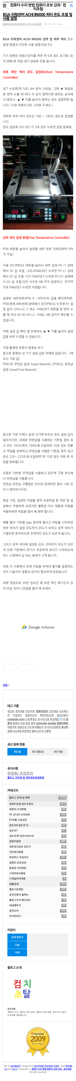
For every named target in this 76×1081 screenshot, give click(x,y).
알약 (33, 723)
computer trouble (46, 723)
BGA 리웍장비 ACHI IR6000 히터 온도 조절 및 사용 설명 (37, 16)
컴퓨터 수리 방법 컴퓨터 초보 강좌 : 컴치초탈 (38, 7)
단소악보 (30, 711)
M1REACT (16, 1066)
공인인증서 (62, 715)
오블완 (47, 731)
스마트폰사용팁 (37, 873)
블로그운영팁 (37, 889)
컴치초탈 (20, 711)
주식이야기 (37, 916)
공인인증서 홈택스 (37, 895)
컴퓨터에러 (62, 723)
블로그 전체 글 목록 (37, 797)
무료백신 (26, 731)
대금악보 (12, 727)
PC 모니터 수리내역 (37, 814)
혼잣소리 (37, 911)
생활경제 (37, 884)
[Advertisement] (38, 627)
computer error (16, 719)
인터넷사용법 (37, 852)
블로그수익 (37, 731)
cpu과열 (17, 731)
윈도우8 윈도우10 (37, 825)
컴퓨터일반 (37, 841)
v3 (64, 719)
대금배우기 (37, 905)
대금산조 (22, 727)
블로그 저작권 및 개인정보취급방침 (25, 777)
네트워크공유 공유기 (37, 847)
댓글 (5, 685)
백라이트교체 (46, 715)
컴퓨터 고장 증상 (21, 723)
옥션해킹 (54, 719)
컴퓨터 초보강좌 (37, 863)
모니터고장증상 (52, 727)
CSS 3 (14, 1069)
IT (61, 719)
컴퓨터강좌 (42, 711)
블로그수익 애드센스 (37, 900)
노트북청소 (31, 719)
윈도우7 (37, 830)
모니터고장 (43, 719)
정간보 (10, 711)
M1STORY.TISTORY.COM (46, 1066)
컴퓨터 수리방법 (37, 809)
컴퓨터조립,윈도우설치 (37, 804)
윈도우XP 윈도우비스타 (37, 836)
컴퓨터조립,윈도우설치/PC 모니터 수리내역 (22, 24)
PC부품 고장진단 (37, 820)
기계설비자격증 (37, 879)
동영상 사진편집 (37, 868)
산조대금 (53, 711)
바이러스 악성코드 (37, 857)
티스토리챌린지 (35, 727)
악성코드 (17, 715)
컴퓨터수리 (31, 715)
